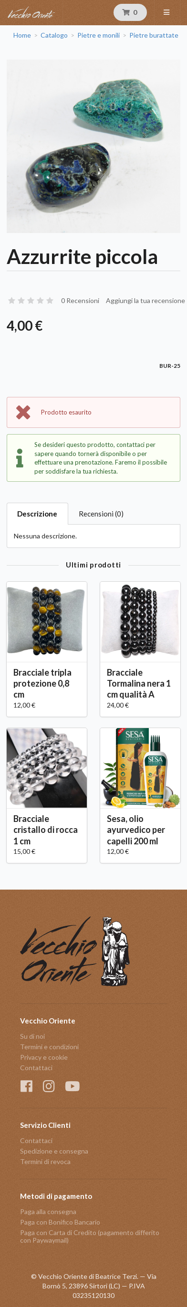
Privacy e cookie (44, 1057)
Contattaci (36, 1068)
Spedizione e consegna (54, 1151)
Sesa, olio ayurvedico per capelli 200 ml (136, 829)
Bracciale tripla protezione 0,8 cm (42, 683)
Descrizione (37, 513)
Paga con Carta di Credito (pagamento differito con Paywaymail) (89, 1236)
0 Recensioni (80, 300)
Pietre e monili (98, 35)
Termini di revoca (45, 1161)
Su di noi (32, 1036)
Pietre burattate (153, 35)
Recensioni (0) (101, 513)
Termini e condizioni (49, 1047)
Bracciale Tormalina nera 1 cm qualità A (139, 683)
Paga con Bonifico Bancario (60, 1222)
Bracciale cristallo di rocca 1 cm (45, 829)
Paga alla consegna (48, 1212)
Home (22, 35)
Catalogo (54, 35)
